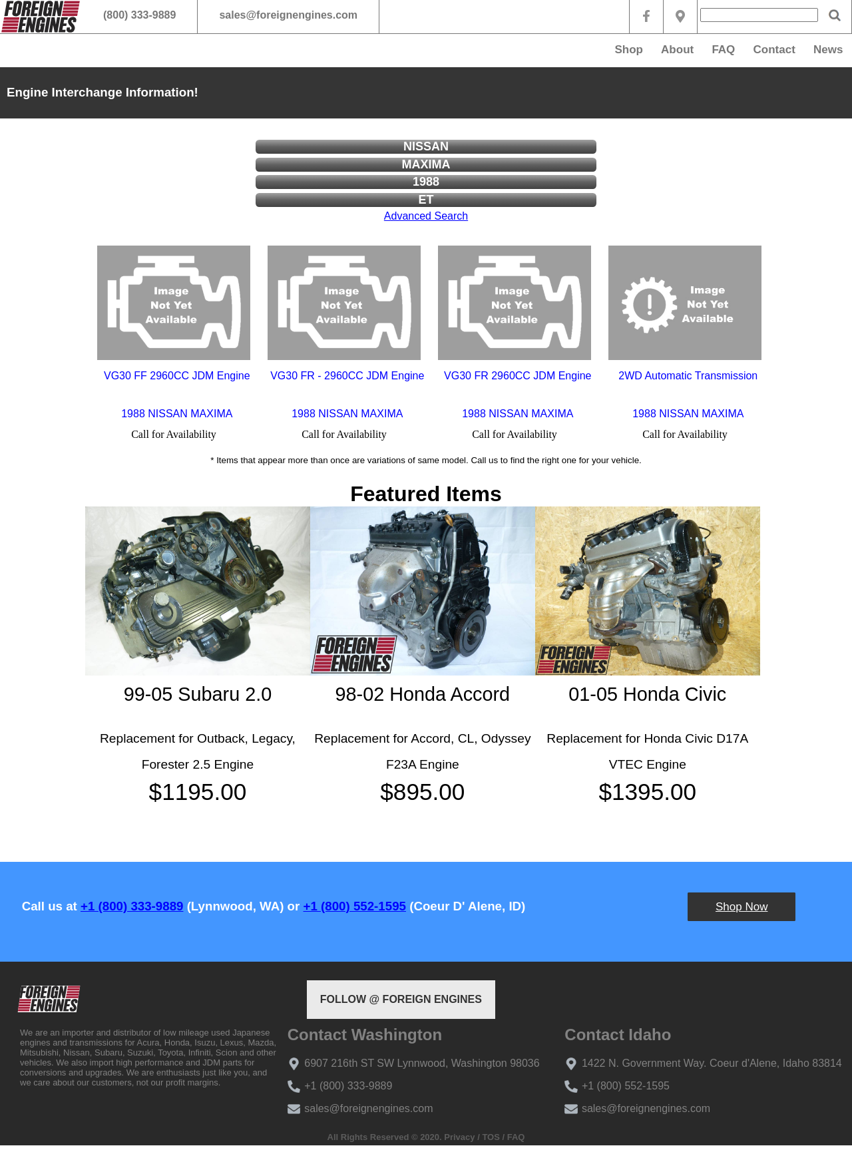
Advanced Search (426, 216)
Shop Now (741, 906)
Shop (628, 49)
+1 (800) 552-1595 (355, 906)
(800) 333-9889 (139, 15)
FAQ (723, 49)
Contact (774, 49)
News (828, 49)
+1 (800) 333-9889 (132, 906)
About (677, 49)
